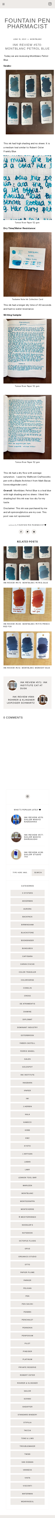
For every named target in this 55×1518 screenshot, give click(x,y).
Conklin (27, 988)
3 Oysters (27, 893)
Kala (27, 1114)
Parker (27, 1280)
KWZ (27, 1138)
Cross (27, 996)
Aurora (27, 909)
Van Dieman (27, 1462)
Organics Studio (28, 1256)
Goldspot (27, 1067)
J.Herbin (27, 1106)
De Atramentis (27, 1004)
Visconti (27, 1486)
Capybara (27, 956)
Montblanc (36, 39)
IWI (27, 1098)
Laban (27, 1162)
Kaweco (27, 1122)
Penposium (27, 1336)
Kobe (27, 1130)
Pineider (27, 1351)
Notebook (27, 1233)
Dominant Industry (27, 1027)
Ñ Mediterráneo (27, 1217)
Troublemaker (27, 1446)
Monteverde (27, 1209)
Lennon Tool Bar (27, 1177)
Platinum (27, 1359)
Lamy (27, 1169)
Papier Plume (27, 1272)
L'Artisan (27, 1154)
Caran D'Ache (27, 964)
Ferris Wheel (27, 1051)
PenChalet (27, 1320)
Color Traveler (27, 972)
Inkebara (27, 1083)
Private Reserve (27, 1367)
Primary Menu (2, 4)
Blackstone (27, 932)
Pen (27, 1296)
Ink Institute (28, 1075)
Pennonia (27, 1328)
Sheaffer (27, 1407)
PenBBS (27, 1312)
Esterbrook (27, 1035)
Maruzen (27, 1185)
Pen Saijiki (27, 1304)
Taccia (27, 1430)
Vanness (27, 1470)
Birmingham (27, 925)
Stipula (27, 1422)
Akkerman (27, 901)
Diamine (27, 1012)
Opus (27, 1249)
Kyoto (27, 1146)
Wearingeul (27, 1501)
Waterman (27, 1494)
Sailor (27, 1391)
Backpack (27, 917)
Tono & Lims (27, 1438)
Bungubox (27, 948)
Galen (27, 1059)
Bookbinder (27, 940)
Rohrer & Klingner (27, 1383)
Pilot (27, 1343)
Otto (27, 1264)
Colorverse (27, 980)
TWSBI (27, 1454)
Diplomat (27, 1019)
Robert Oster (27, 1375)
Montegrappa (27, 1201)
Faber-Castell (27, 1043)
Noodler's (27, 1225)
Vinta (27, 1478)
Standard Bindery (27, 1415)
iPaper (27, 1090)
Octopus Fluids (27, 1241)
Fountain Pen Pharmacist (27, 23)
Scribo (27, 1399)
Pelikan (27, 1288)
